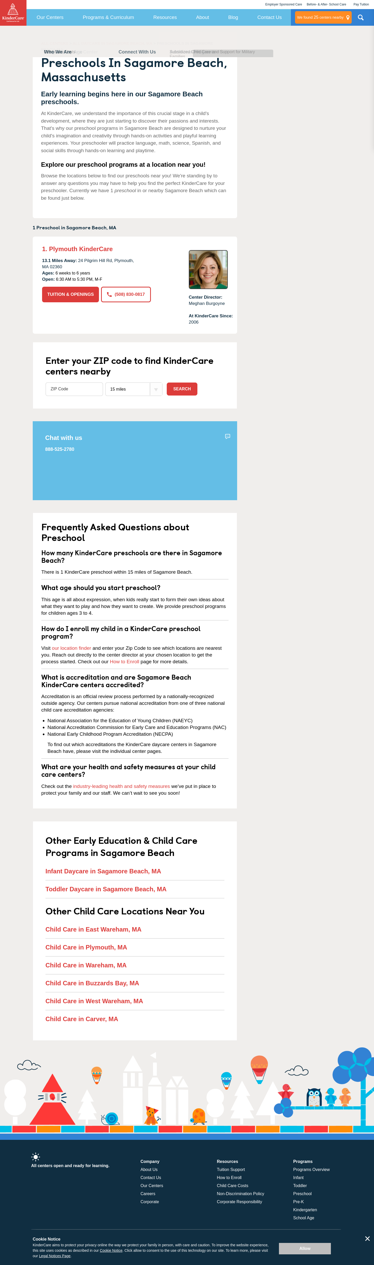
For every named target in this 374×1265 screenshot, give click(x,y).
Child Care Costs (232, 1185)
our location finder (71, 648)
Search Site (361, 19)
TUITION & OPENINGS (70, 294)
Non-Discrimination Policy (240, 1194)
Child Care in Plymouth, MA (86, 947)
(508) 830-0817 (126, 294)
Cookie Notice (111, 1250)
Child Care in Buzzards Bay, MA (92, 983)
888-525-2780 (59, 449)
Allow (305, 1248)
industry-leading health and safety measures (121, 786)
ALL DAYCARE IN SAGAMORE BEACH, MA (112, 43)
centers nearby (320, 17)
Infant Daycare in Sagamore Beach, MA (103, 871)
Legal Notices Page (54, 1256)
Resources (165, 17)
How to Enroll (124, 661)
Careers (148, 1194)
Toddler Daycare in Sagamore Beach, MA (105, 889)
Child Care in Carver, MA (81, 1018)
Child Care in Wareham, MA (86, 965)
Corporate (150, 1202)
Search (182, 389)
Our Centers (50, 17)
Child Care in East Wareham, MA (93, 929)
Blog (233, 17)
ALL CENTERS (54, 43)
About (202, 17)
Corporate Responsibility (239, 1202)
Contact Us (269, 17)
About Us (149, 1169)
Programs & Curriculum (108, 17)
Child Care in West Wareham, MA (94, 1001)
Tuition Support (231, 1169)
